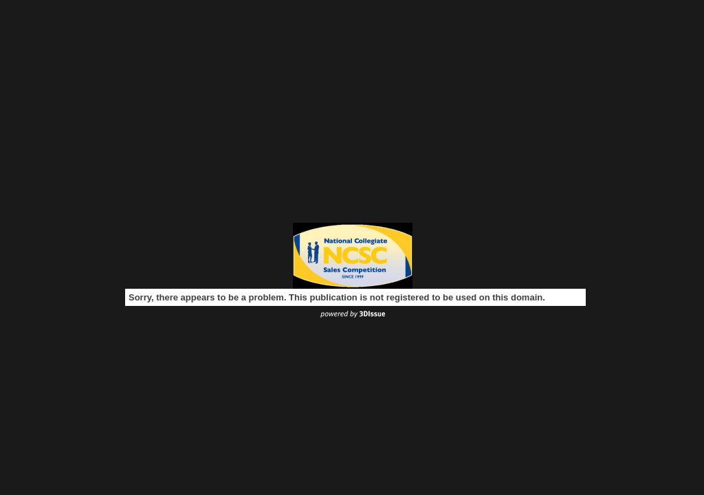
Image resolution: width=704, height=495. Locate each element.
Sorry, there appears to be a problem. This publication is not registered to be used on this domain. (337, 297)
